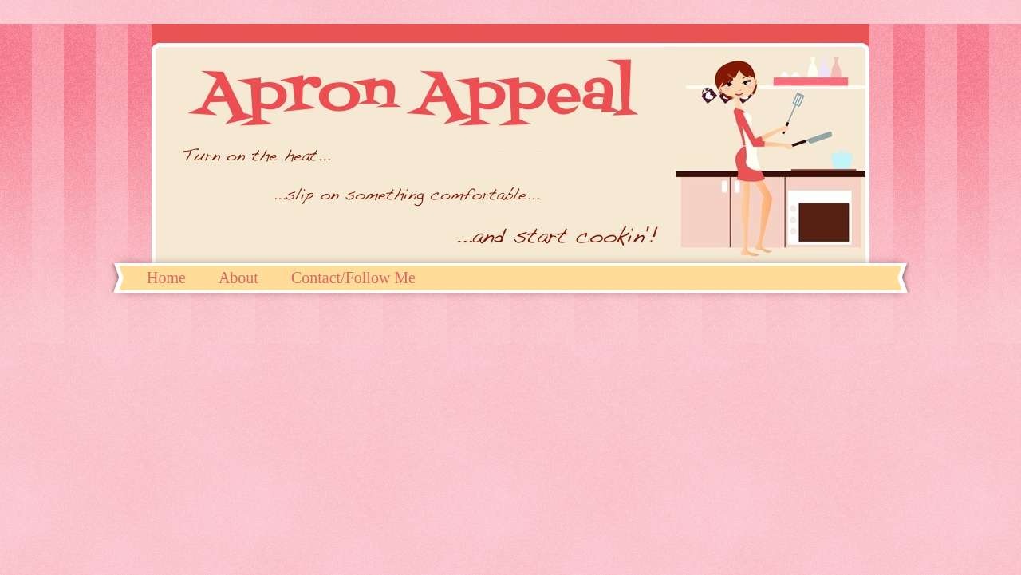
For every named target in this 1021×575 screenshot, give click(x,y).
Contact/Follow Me (353, 277)
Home (166, 277)
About (238, 277)
